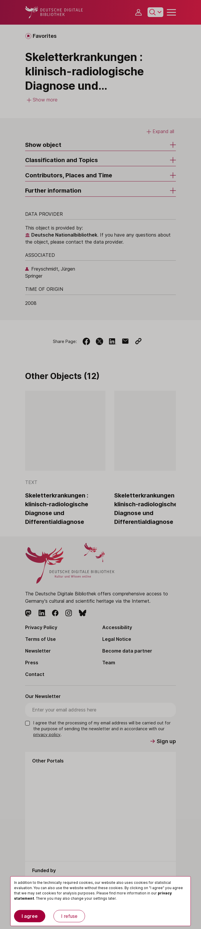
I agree (30, 916)
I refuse (69, 916)
